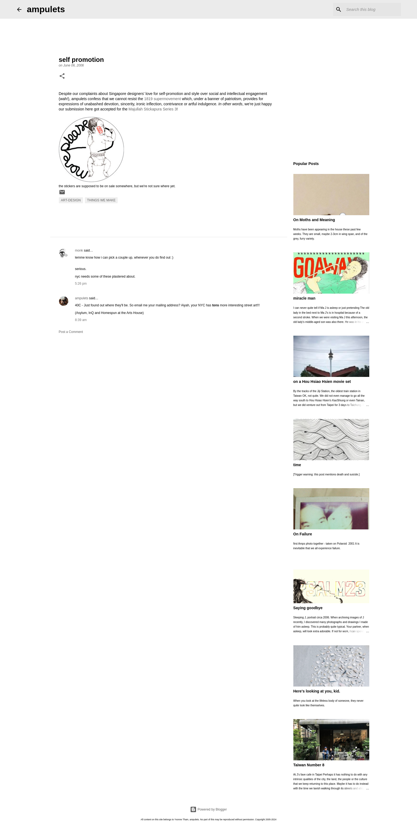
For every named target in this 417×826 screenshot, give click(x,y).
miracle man (304, 298)
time (297, 465)
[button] (62, 76)
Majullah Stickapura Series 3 (153, 109)
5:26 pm (81, 283)
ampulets (46, 9)
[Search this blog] (372, 9)
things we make (101, 200)
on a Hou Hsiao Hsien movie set (322, 381)
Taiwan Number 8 (309, 765)
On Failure (302, 534)
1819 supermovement (162, 99)
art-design (71, 200)
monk (79, 250)
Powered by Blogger (208, 809)
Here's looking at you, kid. (316, 691)
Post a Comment (71, 332)
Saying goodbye (308, 608)
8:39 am (81, 320)
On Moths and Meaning (314, 220)
